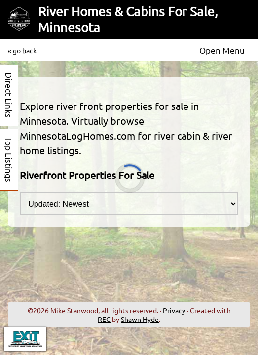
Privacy (174, 310)
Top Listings (9, 159)
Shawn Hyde (140, 319)
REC (104, 319)
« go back (22, 50)
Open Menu (222, 50)
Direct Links (9, 95)
